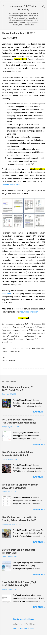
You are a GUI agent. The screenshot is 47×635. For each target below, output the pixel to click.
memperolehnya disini (11, 184)
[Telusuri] (43, 7)
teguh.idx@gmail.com (29, 312)
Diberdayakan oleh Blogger (23, 619)
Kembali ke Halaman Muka (23, 629)
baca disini (6, 294)
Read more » (39, 412)
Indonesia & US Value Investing (23, 7)
